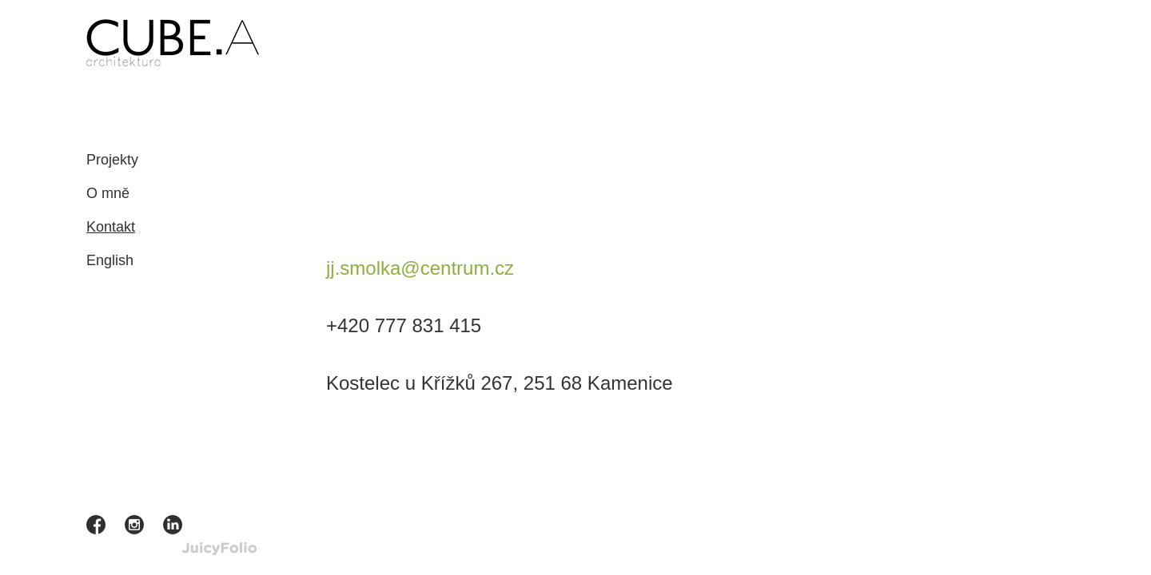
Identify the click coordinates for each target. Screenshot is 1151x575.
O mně (107, 193)
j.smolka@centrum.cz (420, 268)
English (109, 260)
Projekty (112, 160)
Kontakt (110, 227)
